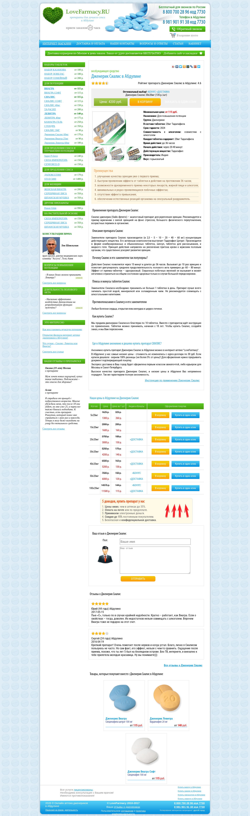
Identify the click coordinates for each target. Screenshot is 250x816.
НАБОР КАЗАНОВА (55, 69)
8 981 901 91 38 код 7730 (184, 22)
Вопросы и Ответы (154, 43)
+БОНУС (151, 91)
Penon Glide (50, 208)
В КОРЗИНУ (145, 102)
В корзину (160, 415)
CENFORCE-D (52, 164)
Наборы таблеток (55, 64)
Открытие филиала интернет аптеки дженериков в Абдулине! (61, 336)
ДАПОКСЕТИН (52, 174)
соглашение (127, 811)
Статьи (178, 43)
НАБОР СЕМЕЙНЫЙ (55, 78)
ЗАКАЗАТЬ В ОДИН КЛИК (180, 102)
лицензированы (83, 789)
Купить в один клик (185, 415)
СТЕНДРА (49, 126)
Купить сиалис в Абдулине (189, 791)
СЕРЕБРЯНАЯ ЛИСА (55, 193)
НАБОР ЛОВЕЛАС (54, 74)
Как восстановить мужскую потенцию (62, 329)
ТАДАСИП (50, 109)
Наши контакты (122, 43)
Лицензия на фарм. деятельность (61, 810)
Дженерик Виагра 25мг (56, 138)
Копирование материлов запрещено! (176, 810)
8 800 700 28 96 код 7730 (184, 12)
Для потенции (53, 83)
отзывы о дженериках (127, 806)
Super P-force (51, 156)
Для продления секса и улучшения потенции (59, 149)
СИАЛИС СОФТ (53, 101)
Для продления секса (58, 169)
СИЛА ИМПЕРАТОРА (55, 160)
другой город (199, 810)
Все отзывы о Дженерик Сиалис (183, 665)
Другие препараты (56, 203)
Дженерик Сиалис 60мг (56, 134)
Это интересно (54, 322)
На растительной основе (61, 213)
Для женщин (52, 184)
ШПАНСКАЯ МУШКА (56, 197)
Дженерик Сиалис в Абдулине (116, 76)
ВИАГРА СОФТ (52, 92)
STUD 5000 (50, 179)
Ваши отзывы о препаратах (62, 361)
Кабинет (195, 43)
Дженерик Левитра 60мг (56, 143)
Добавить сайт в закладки (180, 53)
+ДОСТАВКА (163, 91)
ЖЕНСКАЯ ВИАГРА (55, 189)
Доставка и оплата (90, 43)
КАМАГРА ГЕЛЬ (53, 122)
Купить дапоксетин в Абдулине (191, 795)
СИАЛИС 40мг (52, 105)
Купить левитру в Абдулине (190, 799)
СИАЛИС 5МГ (52, 130)
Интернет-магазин (57, 43)
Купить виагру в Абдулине (189, 787)
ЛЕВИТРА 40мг (52, 117)
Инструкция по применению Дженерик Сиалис (172, 380)
